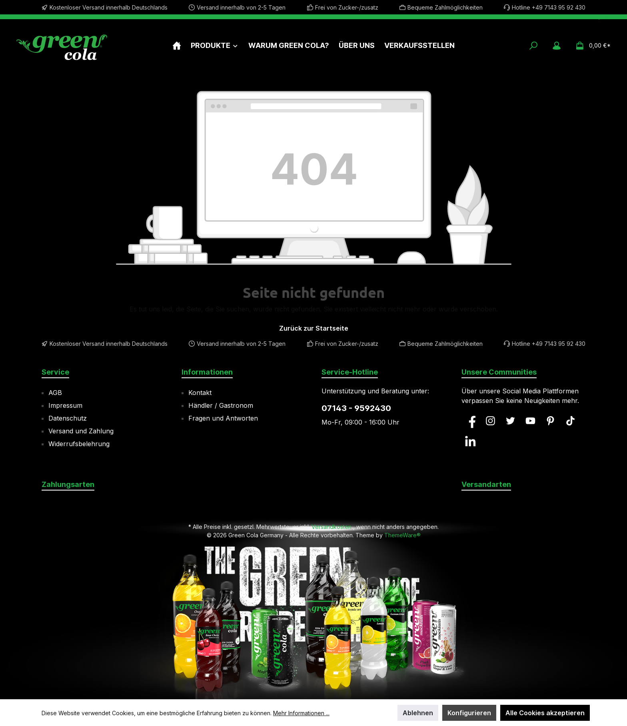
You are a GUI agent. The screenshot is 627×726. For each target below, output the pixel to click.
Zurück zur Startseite (313, 328)
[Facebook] (470, 421)
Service (55, 372)
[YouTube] (530, 421)
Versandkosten (331, 526)
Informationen (207, 372)
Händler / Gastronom (220, 405)
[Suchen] (533, 45)
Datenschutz (67, 418)
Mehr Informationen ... (301, 713)
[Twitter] (510, 421)
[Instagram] (490, 421)
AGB (55, 393)
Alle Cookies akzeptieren (545, 713)
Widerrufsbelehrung (79, 444)
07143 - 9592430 (356, 408)
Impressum (65, 405)
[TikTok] (570, 421)
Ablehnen (418, 713)
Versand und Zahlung (81, 431)
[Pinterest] (550, 421)
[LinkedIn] (470, 441)
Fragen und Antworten (223, 418)
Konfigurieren (469, 713)
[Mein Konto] (556, 45)
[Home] (177, 45)
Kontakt (200, 393)
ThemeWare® (402, 535)
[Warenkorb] (590, 45)
